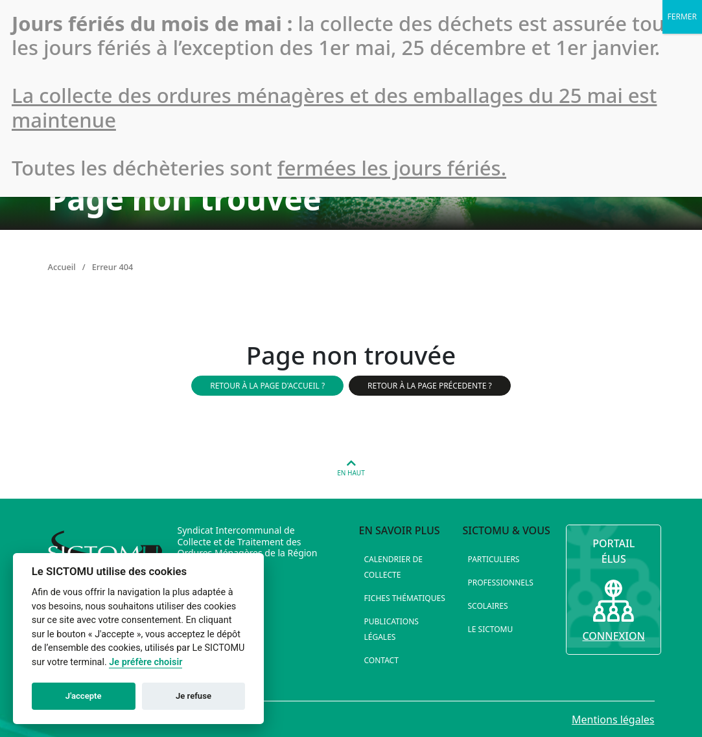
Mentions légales (613, 719)
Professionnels (500, 582)
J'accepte (83, 696)
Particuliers (493, 559)
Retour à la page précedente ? (430, 385)
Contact (381, 660)
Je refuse (193, 696)
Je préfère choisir (145, 662)
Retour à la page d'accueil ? (267, 385)
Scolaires (487, 605)
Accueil (62, 267)
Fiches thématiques (404, 598)
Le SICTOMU (490, 629)
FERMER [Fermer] (682, 16)
